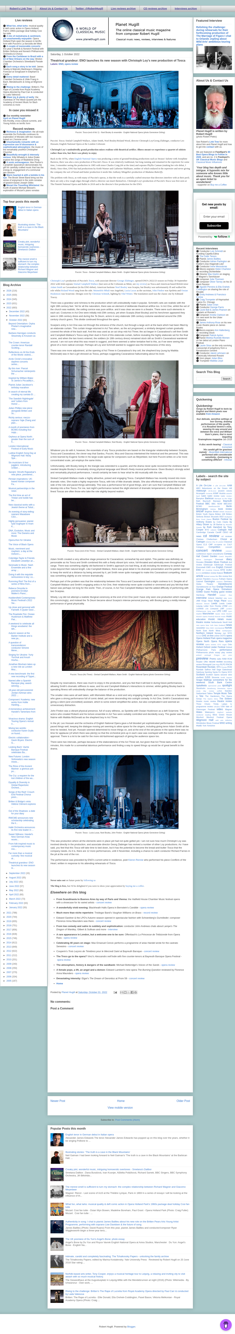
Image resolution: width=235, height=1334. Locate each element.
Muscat (217, 616)
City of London (218, 542)
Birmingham (202, 509)
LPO (219, 611)
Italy (225, 598)
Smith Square (226, 677)
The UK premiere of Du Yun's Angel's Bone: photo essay (95, 1239)
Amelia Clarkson (217, 315)
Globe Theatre (204, 584)
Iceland (222, 595)
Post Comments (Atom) (127, 1119)
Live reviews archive (123, 8)
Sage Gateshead (224, 669)
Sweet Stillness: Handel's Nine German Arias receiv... (21, 837)
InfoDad (228, 460)
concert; (229, 551)
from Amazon (213, 414)
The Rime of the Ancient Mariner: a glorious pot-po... (21, 769)
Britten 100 (220, 514)
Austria (222, 493)
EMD (208, 567)
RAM (224, 659)
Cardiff (218, 532)
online (217, 636)
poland (198, 655)
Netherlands (216, 622)
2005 (9, 981)
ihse (230, 595)
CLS (205, 544)
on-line (210, 635)
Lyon (230, 611)
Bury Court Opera (203, 519)
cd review (211, 536)
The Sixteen (225, 698)
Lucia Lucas (130, 290)
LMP (222, 608)
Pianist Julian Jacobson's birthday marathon (21, 386)
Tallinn (210, 693)
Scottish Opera (212, 675)
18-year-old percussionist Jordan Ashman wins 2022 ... (21, 693)
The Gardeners (212, 696)
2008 (9, 968)
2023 (9, 303)
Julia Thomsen (217, 279)
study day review (205, 691)
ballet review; (226, 496)
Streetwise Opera (224, 688)
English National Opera (85, 158)
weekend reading (203, 715)
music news (216, 619)
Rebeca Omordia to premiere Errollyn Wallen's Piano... (18, 591)
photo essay (214, 652)
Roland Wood (67, 290)
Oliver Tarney (216, 282)
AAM (229, 485)
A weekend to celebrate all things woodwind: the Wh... (21, 626)
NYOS (198, 636)
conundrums (217, 554)
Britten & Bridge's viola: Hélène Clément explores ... (22, 804)
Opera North (202, 641)
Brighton (208, 511)
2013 (9, 947)
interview (113, 929)
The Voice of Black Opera (21, 544)
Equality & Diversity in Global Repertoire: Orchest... (19, 785)
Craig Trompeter (207, 299)
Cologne (199, 547)
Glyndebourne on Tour (206, 587)
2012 (9, 951)
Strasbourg (211, 688)
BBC (207, 503)
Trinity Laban (220, 704)
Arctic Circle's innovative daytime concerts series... (20, 362)
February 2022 (16, 903)
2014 (9, 942)
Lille (206, 609)
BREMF (200, 511)
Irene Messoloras (218, 266)
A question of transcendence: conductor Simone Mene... (19, 646)
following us (89, 880)
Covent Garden (209, 556)
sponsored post (214, 686)
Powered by (214, 236)
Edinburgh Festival (223, 565)
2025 (9, 295)
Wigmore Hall (204, 720)
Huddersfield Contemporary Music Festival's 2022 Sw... (22, 600)
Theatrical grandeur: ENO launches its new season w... (22, 865)
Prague (217, 655)
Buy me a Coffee (218, 184)
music (223, 616)
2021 (9, 912)
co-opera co (220, 544)
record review (151, 912)
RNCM (229, 664)
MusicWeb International (220, 452)
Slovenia (215, 677)
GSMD (199, 592)
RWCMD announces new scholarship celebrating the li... (21, 820)
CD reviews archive (155, 8)
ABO (198, 488)
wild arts (219, 720)
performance (226, 650)
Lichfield (199, 608)
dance (198, 560)
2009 (9, 964)
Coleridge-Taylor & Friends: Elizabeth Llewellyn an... (22, 559)
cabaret (213, 530)
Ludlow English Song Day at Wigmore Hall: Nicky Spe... (22, 456)
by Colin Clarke (220, 522)
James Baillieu (214, 259)
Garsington (209, 581)
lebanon (199, 604)
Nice (207, 628)
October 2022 (16, 320)
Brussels (215, 517)
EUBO (229, 570)
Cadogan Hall (225, 529)
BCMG (199, 506)
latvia (230, 601)
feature (220, 573)
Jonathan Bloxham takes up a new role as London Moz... (22, 667)
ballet (203, 496)
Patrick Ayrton (216, 335)
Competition (214, 547)
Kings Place (220, 600)
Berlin (229, 506)
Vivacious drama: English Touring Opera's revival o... (21, 721)
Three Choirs (203, 704)
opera (229, 635)
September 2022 (17, 873)
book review (225, 509)
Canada (210, 532)
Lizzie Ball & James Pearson (213, 310)
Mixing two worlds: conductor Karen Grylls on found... (21, 731)
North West (214, 630)
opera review (71, 64)
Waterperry (210, 712)
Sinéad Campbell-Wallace (86, 284)
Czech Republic (225, 556)
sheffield (199, 677)
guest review (225, 592)
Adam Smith (56, 287)
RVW (229, 667)
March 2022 (15, 899)
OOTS (223, 636)
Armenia (209, 493)
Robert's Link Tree (21, 8)
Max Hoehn (213, 274)
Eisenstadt (200, 567)
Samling (208, 672)
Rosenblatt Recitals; (206, 667)
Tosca (91, 280)
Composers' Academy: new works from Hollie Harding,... (22, 702)
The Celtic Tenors (207, 256)
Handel (212, 594)
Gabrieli (199, 581)
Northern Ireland (204, 633)
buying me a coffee (135, 886)
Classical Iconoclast (227, 445)
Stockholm (200, 688)
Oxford (199, 647)
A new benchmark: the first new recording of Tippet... (22, 675)
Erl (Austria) (207, 570)
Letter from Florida (212, 606)
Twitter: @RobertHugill (89, 8)
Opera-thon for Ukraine (20, 540)
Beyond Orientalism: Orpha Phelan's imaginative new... (22, 326)
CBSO (225, 532)
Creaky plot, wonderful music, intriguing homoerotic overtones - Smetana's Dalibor (108, 1169)
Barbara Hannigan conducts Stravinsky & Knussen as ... (22, 336)
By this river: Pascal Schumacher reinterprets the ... (22, 371)
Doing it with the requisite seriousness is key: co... (21, 575)
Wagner (228, 709)
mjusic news (220, 614)
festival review (209, 576)
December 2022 (17, 311)
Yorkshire (211, 726)
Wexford (199, 717)
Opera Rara (217, 641)
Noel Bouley (121, 287)
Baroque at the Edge (223, 499)
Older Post (183, 1100)
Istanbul (218, 598)
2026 (9, 290)
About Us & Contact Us (54, 8)
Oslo (230, 644)
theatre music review (206, 701)
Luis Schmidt (216, 251)
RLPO (222, 664)
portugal (208, 655)
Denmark (219, 559)
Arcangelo (200, 493)
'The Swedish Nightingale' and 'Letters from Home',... (21, 401)
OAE (204, 635)
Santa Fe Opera (220, 672)
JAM (198, 601)
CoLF (229, 544)
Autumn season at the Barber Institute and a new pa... (20, 636)
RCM (229, 659)
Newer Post (57, 1100)
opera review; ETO (213, 645)
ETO (223, 570)
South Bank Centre (220, 682)
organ (224, 645)
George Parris (217, 307)
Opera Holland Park (206, 638)
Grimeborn (227, 589)
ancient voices (225, 491)
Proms (212, 659)
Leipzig (199, 606)
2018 (9, 925)
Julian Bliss (217, 358)
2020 (9, 917)
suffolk (219, 691)
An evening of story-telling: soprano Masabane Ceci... (21, 514)
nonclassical (219, 628)
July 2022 (14, 882)
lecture (206, 604)
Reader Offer (202, 662)
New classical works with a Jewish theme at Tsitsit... (22, 506)
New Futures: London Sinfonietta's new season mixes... (22, 759)
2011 (9, 955)
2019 (9, 921)
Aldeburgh (201, 491)
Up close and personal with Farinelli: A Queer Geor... (22, 608)
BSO (222, 517)
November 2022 (17, 315)
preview (202, 658)
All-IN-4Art (212, 491)
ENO (61, 64)
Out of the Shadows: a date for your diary (22, 812)
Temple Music (220, 693)
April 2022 (14, 894)
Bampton (200, 498)
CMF (211, 544)
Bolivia (213, 509)
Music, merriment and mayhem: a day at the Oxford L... (20, 551)
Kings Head (207, 601)
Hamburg (200, 595)
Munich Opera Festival (205, 616)
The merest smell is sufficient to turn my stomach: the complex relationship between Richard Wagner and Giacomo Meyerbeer (28, 265)
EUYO (198, 573)
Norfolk (228, 628)
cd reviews (226, 536)
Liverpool (214, 608)
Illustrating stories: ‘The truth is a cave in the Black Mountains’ (97, 1152)
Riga (218, 665)
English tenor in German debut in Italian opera (89, 1134)
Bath (198, 501)
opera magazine (224, 638)
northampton (227, 631)
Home (59, 983)
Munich (229, 614)
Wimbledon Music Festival (207, 723)
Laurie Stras (205, 345)
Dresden (200, 562)
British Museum (226, 512)
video (220, 709)
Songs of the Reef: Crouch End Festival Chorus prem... (21, 795)
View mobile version (120, 1107)
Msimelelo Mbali (101, 290)
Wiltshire (228, 720)
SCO (230, 672)
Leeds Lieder (225, 603)
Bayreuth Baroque (212, 501)
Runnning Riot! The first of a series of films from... (22, 582)
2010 (9, 959)
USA (223, 706)
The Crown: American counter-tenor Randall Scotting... (20, 345)
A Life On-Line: (219, 486)
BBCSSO (228, 504)
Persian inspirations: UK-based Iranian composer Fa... (22, 482)
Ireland (211, 598)
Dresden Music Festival (216, 562)
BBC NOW (217, 504)
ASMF (216, 493)
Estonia (216, 570)
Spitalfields (201, 685)
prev (230, 655)
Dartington (208, 560)
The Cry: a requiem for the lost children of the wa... (21, 777)
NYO (230, 633)
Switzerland (201, 693)
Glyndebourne (225, 584)
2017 (9, 929)
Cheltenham (212, 539)
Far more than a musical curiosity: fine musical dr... (20, 856)
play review (226, 652)
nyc (224, 633)
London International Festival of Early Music (21, 447)
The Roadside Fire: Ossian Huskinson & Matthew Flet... (22, 617)
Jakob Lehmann (218, 353)
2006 (9, 976)
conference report (204, 554)
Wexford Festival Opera (219, 717)
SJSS (207, 677)
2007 (9, 972)
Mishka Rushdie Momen (218, 338)
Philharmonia (202, 652)
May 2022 (14, 890)
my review (141, 284)
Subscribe (214, 225)
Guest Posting (211, 592)
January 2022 (16, 907)
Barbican (209, 498)
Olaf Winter (126, 293)
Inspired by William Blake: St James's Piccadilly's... (22, 379)
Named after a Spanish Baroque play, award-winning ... (20, 683)
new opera (200, 625)
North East (201, 630)
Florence (215, 579)
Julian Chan (212, 304)
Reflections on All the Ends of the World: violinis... (22, 353)
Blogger (131, 1326)
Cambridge (201, 532)
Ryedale (199, 669)
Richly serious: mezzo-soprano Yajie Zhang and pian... (22, 420)
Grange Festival (224, 586)
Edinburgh (208, 565)
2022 (9, 307)
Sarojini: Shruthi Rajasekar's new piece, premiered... (22, 473)
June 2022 (14, 886)
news (229, 624)
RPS (219, 667)
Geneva (219, 582)
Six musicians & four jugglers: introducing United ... (20, 465)
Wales (199, 712)
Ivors (230, 598)
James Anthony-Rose (209, 322)
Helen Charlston (223, 269)
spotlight (227, 685)
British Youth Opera (205, 514)
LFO (230, 606)
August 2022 (15, 877)
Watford (220, 712)
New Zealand (219, 625)
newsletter (200, 628)
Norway (218, 633)
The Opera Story (210, 699)
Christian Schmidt (100, 293)
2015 (9, 938)
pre (224, 655)
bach (198, 496)
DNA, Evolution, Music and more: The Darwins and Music (22, 533)
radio (219, 659)
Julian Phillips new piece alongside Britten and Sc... (20, 411)
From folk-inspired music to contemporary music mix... (22, 846)
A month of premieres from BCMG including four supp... (21, 430)
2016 (9, 934)
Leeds (214, 603)
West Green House (222, 715)
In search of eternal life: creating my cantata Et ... (22, 393)
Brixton (207, 517)
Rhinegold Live (208, 664)
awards (229, 493)
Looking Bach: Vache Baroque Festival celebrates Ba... (19, 750)
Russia (224, 667)
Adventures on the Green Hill (217, 488)
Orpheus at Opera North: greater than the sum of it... (21, 439)
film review (223, 576)
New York (210, 625)
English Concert (224, 567)
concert (229, 547)
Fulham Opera (225, 579)
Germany (228, 581)
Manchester (208, 613)
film (217, 576)
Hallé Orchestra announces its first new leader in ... (22, 828)
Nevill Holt (227, 622)
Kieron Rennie (135, 860)
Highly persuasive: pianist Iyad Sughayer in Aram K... (21, 524)
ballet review (213, 496)
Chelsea (199, 539)
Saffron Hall (210, 669)
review (199, 664)
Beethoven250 (214, 506)
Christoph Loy (57, 280)
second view (226, 675)
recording (228, 662)
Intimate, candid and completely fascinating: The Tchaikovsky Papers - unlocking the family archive (117, 1256)
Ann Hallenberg (222, 330)
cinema (209, 542)
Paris (213, 650)
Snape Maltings (204, 680)
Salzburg (200, 672)
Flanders (207, 579)
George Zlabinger (125, 280)
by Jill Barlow (216, 524)
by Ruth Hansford (212, 527)
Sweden (228, 691)
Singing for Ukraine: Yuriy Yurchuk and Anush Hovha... (21, 657)
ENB (213, 567)
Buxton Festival (220, 519)
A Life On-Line (204, 485)
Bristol (216, 511)
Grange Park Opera (207, 589)
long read (211, 611)
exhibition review (209, 573)
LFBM (224, 606)
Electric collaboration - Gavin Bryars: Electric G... (20, 740)
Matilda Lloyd (216, 361)
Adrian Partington (218, 261)
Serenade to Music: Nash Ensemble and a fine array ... (21, 568)
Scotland (200, 674)
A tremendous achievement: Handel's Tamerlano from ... (22, 712)
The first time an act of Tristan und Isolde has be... (21, 498)
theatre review (224, 701)
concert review (104, 902)
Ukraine (217, 707)
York (204, 726)
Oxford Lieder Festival (214, 647)
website (229, 712)
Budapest (228, 517)
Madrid (198, 614)
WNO (222, 723)
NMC (212, 628)
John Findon (158, 290)
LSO (224, 611)
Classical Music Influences (209, 162)
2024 (9, 299)
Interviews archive (186, 8)
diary (229, 559)
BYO (207, 530)
